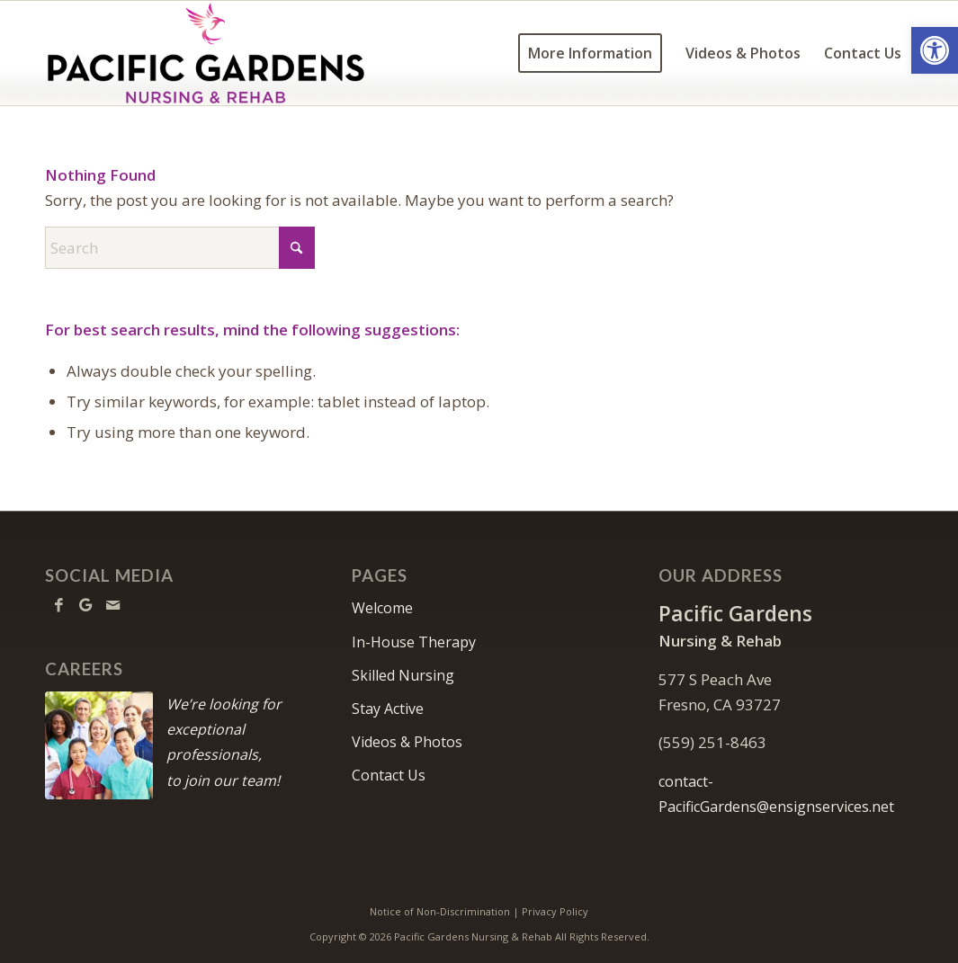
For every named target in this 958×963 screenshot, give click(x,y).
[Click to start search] (297, 248)
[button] (934, 50)
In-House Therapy (414, 642)
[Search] (180, 248)
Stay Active (388, 708)
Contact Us (388, 775)
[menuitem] (590, 53)
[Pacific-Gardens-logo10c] (208, 53)
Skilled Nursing (403, 675)
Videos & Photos (407, 742)
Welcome (382, 608)
